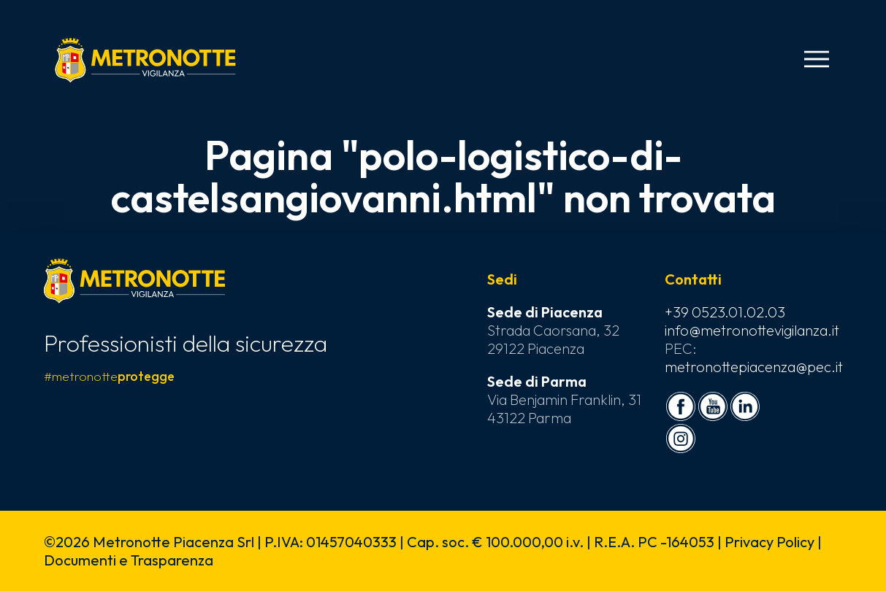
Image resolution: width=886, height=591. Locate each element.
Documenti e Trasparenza (128, 560)
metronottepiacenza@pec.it (754, 367)
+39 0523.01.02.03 (725, 312)
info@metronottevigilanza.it (752, 330)
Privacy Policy (769, 542)
